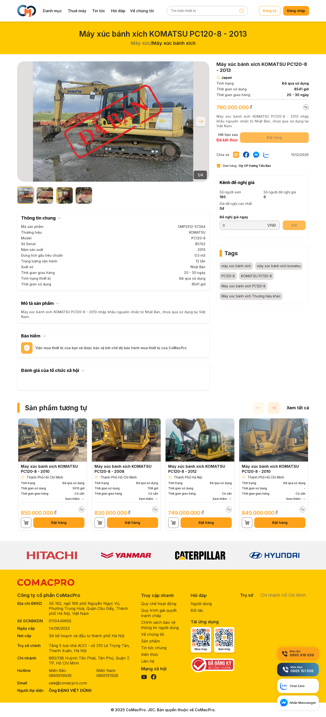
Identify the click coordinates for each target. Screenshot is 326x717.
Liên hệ (147, 661)
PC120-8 (228, 276)
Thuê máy (77, 10)
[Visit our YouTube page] (144, 677)
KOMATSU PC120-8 (256, 276)
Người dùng (201, 603)
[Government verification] (212, 664)
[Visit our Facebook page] (153, 677)
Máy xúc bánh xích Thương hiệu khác (251, 296)
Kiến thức (149, 654)
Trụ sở (246, 595)
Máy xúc (140, 43)
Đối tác (197, 610)
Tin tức (98, 10)
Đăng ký (269, 11)
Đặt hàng (58, 522)
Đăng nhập (296, 11)
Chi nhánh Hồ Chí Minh (283, 595)
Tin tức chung (153, 647)
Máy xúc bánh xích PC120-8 (243, 286)
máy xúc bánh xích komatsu (279, 266)
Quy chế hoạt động (158, 603)
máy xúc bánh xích (236, 266)
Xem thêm (74, 499)
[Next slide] (200, 121)
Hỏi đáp (118, 10)
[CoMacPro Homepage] (45, 582)
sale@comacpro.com (68, 683)
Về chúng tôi (142, 10)
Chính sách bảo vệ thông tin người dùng (160, 625)
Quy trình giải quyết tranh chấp (159, 613)
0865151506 (107, 675)
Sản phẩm (150, 641)
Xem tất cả (298, 407)
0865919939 (60, 675)
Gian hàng (243, 166)
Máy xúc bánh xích (174, 43)
